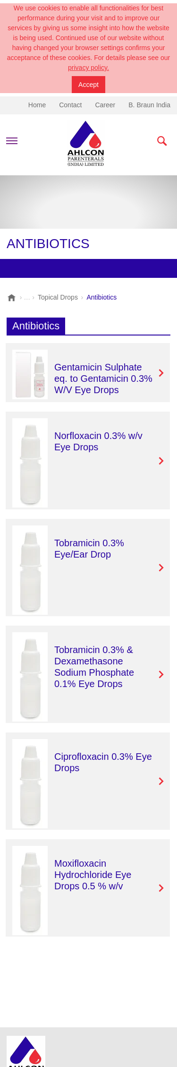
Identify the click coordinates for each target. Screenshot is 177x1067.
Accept (88, 84)
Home (37, 105)
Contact (70, 105)
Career (105, 105)
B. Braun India (149, 105)
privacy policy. (88, 67)
